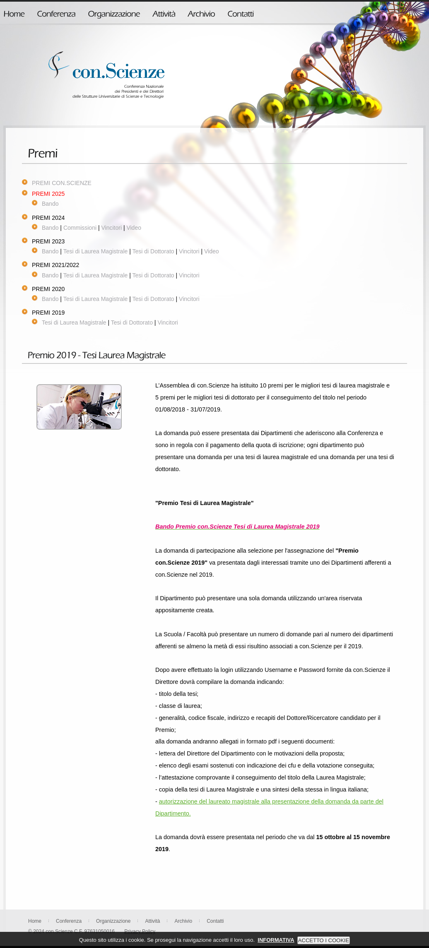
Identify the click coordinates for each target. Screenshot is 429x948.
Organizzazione (113, 921)
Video (133, 227)
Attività (152, 921)
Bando (50, 203)
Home (34, 921)
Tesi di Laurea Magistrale (95, 251)
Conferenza (69, 921)
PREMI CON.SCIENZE (62, 183)
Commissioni (79, 227)
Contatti (215, 921)
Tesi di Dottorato (153, 251)
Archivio (183, 921)
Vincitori (111, 227)
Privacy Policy (139, 931)
